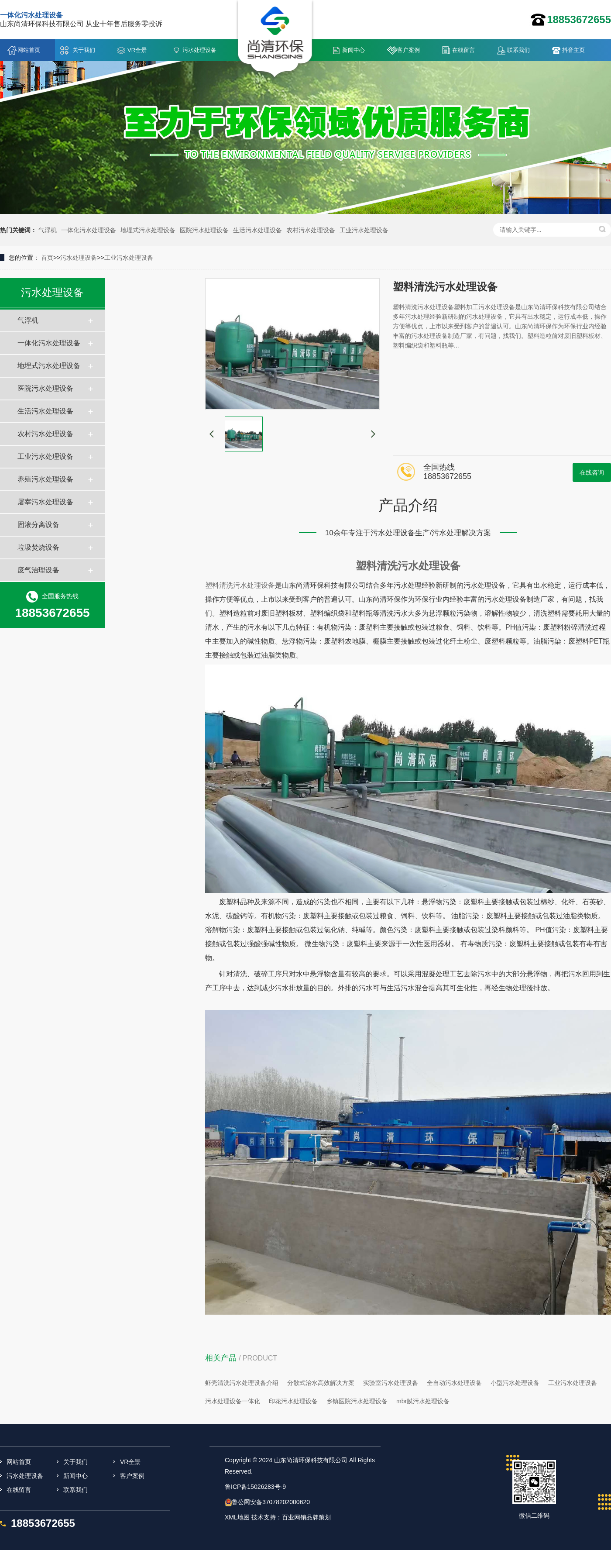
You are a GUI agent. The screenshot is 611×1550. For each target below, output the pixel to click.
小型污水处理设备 (515, 1382)
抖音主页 (573, 50)
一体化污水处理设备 (88, 230)
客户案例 (408, 50)
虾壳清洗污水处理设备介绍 (241, 1382)
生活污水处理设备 (257, 230)
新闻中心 (353, 50)
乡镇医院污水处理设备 (357, 1401)
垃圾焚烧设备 (38, 547)
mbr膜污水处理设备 (423, 1401)
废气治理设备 (38, 570)
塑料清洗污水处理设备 (408, 566)
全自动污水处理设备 (454, 1382)
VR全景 (137, 50)
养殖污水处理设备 (45, 479)
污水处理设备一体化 (232, 1401)
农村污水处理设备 (310, 230)
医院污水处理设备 (204, 230)
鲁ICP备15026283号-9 (255, 1486)
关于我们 (83, 50)
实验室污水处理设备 (390, 1382)
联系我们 (518, 50)
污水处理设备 (199, 50)
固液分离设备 (38, 524)
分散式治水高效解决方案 (320, 1382)
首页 (47, 257)
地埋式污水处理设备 (147, 230)
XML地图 (237, 1517)
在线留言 (463, 50)
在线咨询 (592, 472)
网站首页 (28, 50)
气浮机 (47, 230)
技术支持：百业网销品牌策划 (291, 1517)
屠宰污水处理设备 (45, 502)
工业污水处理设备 (364, 230)
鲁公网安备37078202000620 (271, 1501)
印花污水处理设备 (293, 1401)
